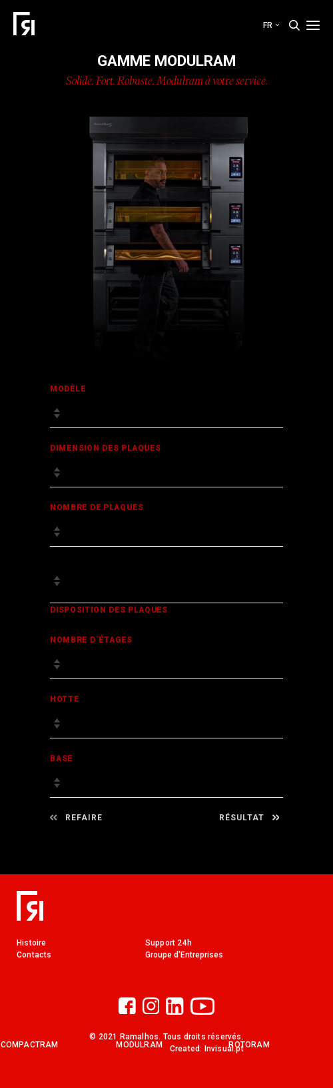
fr (271, 25)
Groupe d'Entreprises (184, 954)
